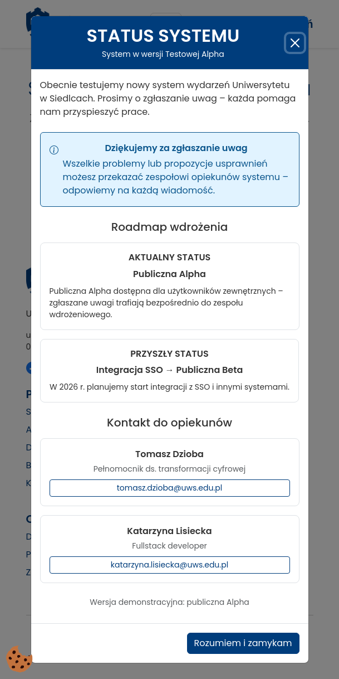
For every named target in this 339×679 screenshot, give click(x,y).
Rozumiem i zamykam (243, 637)
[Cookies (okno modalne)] (19, 660)
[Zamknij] (294, 37)
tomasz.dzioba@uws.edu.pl (170, 482)
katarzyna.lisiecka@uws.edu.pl (169, 559)
